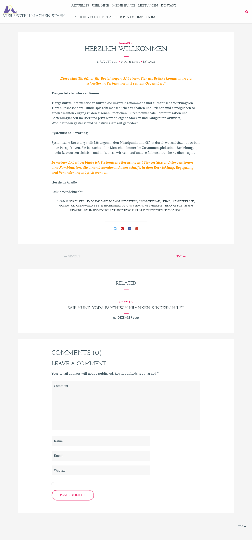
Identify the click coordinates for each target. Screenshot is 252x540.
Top (242, 526)
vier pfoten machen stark (35, 16)
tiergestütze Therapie (128, 210)
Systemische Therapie (146, 205)
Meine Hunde (126, 5)
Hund (167, 201)
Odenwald (81, 205)
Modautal (63, 205)
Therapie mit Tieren (181, 205)
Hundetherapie (186, 201)
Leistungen (150, 5)
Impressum (149, 17)
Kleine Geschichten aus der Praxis (106, 17)
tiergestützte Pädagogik (167, 210)
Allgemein (126, 43)
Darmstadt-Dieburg (122, 201)
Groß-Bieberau (150, 201)
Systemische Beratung (109, 205)
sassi (152, 62)
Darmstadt (97, 201)
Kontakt (171, 5)
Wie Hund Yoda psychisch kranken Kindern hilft (126, 308)
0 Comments (130, 62)
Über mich (103, 5)
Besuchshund (76, 201)
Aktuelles (82, 5)
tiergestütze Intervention (87, 210)
